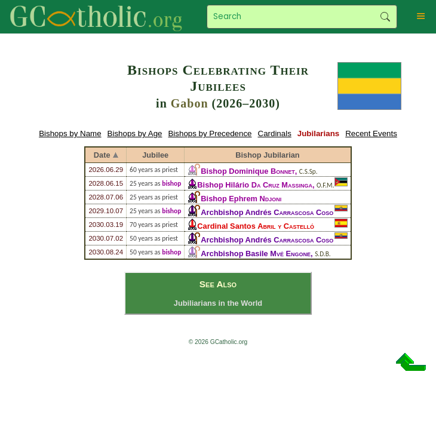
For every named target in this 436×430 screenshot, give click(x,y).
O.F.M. (325, 185)
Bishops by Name (70, 133)
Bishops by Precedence (209, 133)
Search (384, 17)
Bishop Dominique (247, 171)
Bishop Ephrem (241, 198)
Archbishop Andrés (267, 212)
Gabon (189, 103)
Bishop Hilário (254, 184)
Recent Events (371, 133)
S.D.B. (322, 254)
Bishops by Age (135, 133)
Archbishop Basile (256, 253)
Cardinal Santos (255, 226)
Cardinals (274, 133)
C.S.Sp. (308, 171)
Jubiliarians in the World (218, 303)
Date (102, 154)
